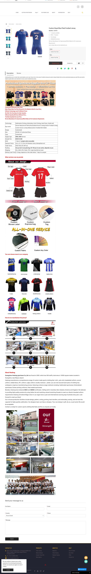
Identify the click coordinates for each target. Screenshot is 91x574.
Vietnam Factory (56, 555)
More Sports (39, 557)
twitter (65, 69)
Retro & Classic (39, 552)
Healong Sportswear (50, 6)
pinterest (72, 69)
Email (48, 506)
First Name (7, 506)
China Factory (55, 552)
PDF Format (78, 63)
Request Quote (55, 63)
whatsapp (68, 69)
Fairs (53, 557)
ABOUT (53, 18)
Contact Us (69, 63)
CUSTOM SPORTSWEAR (27, 18)
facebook (58, 69)
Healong (86, 557)
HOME (17, 18)
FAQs (70, 555)
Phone (49, 513)
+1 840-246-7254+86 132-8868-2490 (19, 5)
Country (7, 513)
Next (8, 58)
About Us (54, 550)
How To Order (72, 550)
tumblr (76, 69)
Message (7, 520)
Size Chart (71, 552)
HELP (69, 18)
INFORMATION (61, 18)
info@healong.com (14, 558)
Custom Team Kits (40, 555)
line (61, 69)
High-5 (36, 18)
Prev (8, 26)
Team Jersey (11, 24)
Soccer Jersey (18, 24)
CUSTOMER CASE (45, 18)
